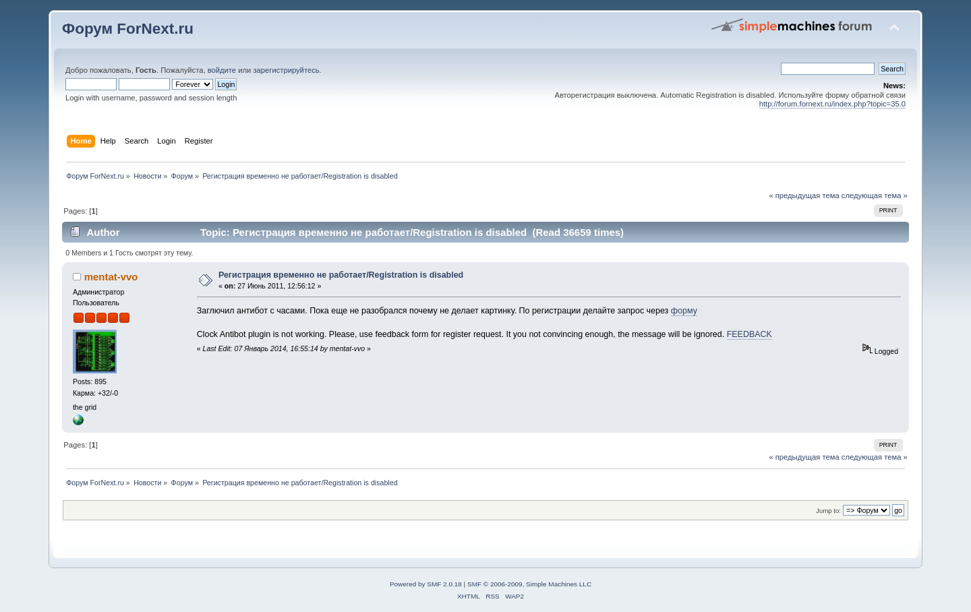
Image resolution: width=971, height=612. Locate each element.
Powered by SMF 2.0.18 (426, 584)
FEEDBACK (749, 334)
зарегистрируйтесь (286, 70)
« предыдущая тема (804, 195)
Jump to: (828, 510)
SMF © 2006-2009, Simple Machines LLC (529, 584)
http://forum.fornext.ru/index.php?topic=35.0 (832, 104)
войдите (222, 70)
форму (684, 310)
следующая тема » (875, 195)
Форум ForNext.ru (128, 28)
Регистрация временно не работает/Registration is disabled (340, 275)
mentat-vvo (111, 276)
